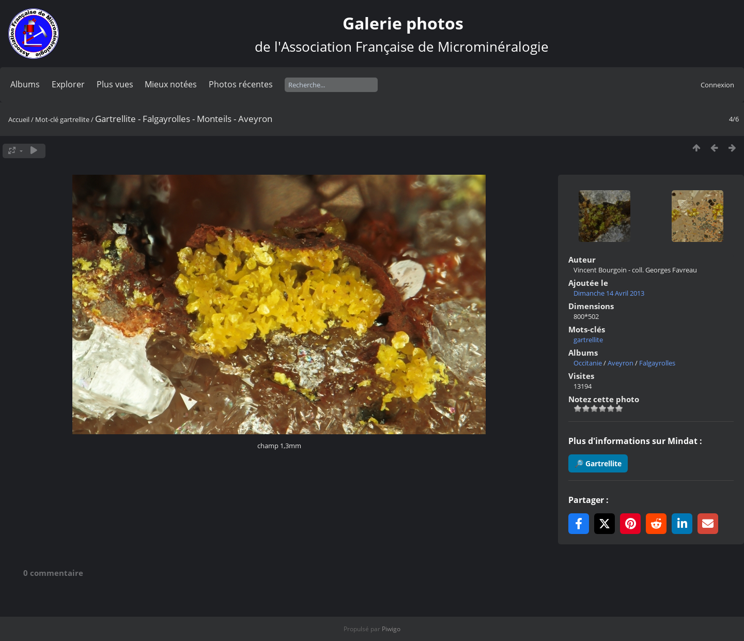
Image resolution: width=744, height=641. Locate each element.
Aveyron (620, 363)
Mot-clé (46, 119)
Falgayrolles (657, 363)
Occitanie (588, 363)
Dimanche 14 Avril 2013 (609, 293)
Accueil (18, 119)
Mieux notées (171, 84)
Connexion (717, 84)
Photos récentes (241, 84)
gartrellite (74, 119)
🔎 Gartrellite (598, 463)
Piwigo (391, 628)
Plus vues (115, 84)
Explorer (68, 84)
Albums (25, 84)
